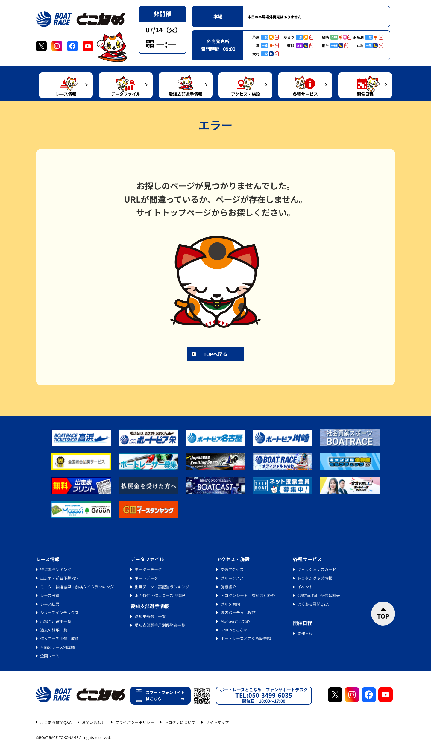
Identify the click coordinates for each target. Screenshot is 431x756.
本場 (217, 16)
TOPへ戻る (215, 354)
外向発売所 (218, 41)
